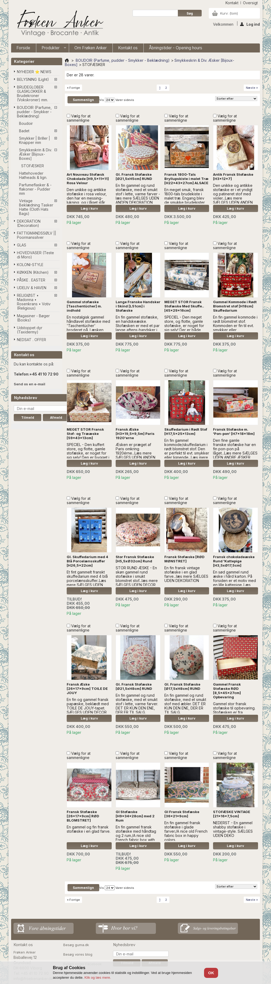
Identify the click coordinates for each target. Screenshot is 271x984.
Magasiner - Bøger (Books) (33, 318)
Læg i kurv (89, 208)
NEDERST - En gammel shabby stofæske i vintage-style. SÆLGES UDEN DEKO (233, 829)
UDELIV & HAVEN (31, 287)
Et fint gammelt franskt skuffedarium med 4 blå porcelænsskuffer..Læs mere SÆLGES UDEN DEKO (88, 580)
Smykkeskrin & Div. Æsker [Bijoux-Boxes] (35, 154)
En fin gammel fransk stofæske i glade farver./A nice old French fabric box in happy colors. (185, 831)
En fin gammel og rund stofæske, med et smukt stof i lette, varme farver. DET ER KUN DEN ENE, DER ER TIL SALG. (137, 703)
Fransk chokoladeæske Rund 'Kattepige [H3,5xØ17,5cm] (234, 561)
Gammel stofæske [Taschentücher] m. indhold (84, 306)
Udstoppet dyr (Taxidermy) (29, 329)
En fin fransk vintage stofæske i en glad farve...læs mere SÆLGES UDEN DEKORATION (186, 574)
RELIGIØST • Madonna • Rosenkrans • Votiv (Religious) (34, 301)
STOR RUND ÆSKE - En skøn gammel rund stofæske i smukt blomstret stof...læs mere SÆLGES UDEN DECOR (137, 576)
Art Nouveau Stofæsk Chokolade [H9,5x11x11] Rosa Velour (88, 178)
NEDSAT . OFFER (31, 339)
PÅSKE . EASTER (31, 280)
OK (211, 972)
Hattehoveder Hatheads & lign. (33, 175)
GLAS (21, 245)
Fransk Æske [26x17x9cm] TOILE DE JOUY (87, 688)
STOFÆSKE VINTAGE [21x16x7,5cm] (231, 814)
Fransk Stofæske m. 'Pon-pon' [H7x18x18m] (234, 431)
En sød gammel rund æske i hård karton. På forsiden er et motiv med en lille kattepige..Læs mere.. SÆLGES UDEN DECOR (234, 582)
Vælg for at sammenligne (79, 118)
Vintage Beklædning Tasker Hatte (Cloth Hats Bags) (36, 207)
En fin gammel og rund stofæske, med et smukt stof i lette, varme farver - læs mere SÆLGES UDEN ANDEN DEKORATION (138, 194)
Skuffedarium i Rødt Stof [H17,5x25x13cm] (185, 431)
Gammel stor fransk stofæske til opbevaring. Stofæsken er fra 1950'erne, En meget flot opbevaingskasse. (234, 712)
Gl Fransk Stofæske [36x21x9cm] (181, 814)
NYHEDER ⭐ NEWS (34, 71)
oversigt (250, 3)
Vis (101, 100)
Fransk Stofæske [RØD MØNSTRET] (184, 559)
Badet (24, 131)
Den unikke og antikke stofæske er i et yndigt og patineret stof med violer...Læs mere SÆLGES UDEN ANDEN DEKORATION (233, 196)
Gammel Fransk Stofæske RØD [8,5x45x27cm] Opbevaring (227, 690)
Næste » (252, 88)
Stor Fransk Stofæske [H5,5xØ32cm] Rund (135, 559)
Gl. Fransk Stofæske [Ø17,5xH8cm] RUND (182, 686)
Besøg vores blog (77, 954)
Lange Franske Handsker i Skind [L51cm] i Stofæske (138, 306)
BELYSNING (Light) (33, 79)
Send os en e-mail (29, 384)
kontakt (231, 3)
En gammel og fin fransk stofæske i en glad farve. (88, 829)
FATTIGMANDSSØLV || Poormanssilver (36, 235)
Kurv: (229, 13)
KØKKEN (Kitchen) (33, 272)
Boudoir (26, 123)
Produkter (51, 48)
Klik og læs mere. (97, 977)
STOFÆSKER (32, 166)
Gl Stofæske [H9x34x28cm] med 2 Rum (135, 816)
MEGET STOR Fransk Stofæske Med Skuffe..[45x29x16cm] (184, 306)
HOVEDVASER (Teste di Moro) (35, 254)
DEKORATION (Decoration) (28, 223)
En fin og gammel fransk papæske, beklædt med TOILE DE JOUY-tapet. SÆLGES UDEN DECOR (88, 705)
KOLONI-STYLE (30, 264)
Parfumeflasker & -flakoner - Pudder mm (35, 189)
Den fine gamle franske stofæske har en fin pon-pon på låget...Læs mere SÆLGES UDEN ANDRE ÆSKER (235, 449)
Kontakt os (128, 47)
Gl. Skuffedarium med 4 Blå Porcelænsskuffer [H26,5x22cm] (87, 561)
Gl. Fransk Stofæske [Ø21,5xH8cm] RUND (134, 686)
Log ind (250, 24)
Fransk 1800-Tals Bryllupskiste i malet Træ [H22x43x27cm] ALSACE (186, 178)
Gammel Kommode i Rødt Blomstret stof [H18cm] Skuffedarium (235, 306)
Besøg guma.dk (76, 945)
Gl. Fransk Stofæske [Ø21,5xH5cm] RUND (134, 176)
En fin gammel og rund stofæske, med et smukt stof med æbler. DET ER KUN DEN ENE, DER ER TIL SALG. (185, 703)
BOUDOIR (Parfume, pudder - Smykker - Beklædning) (34, 111)
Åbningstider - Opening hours (175, 47)
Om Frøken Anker (90, 47)
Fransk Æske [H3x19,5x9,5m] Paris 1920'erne (135, 433)
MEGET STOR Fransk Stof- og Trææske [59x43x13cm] (85, 433)
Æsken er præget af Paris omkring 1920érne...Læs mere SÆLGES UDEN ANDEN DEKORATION (135, 453)
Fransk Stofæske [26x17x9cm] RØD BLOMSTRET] (83, 816)
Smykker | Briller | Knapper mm (34, 140)
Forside (23, 47)
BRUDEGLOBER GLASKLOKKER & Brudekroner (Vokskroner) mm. (32, 93)
